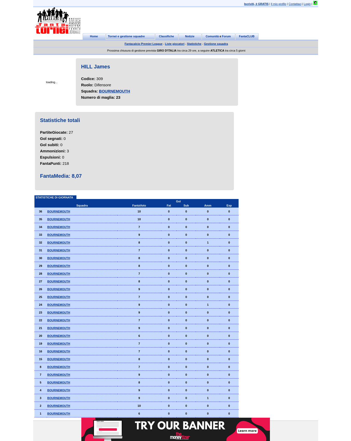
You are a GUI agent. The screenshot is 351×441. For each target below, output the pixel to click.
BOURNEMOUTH (114, 91)
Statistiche (194, 43)
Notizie (189, 36)
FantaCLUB (247, 36)
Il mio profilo (278, 3)
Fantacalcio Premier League (143, 43)
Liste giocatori (174, 43)
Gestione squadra (216, 43)
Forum (226, 36)
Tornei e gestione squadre (126, 36)
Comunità (212, 36)
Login (307, 3)
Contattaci (295, 3)
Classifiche (166, 36)
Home (94, 36)
